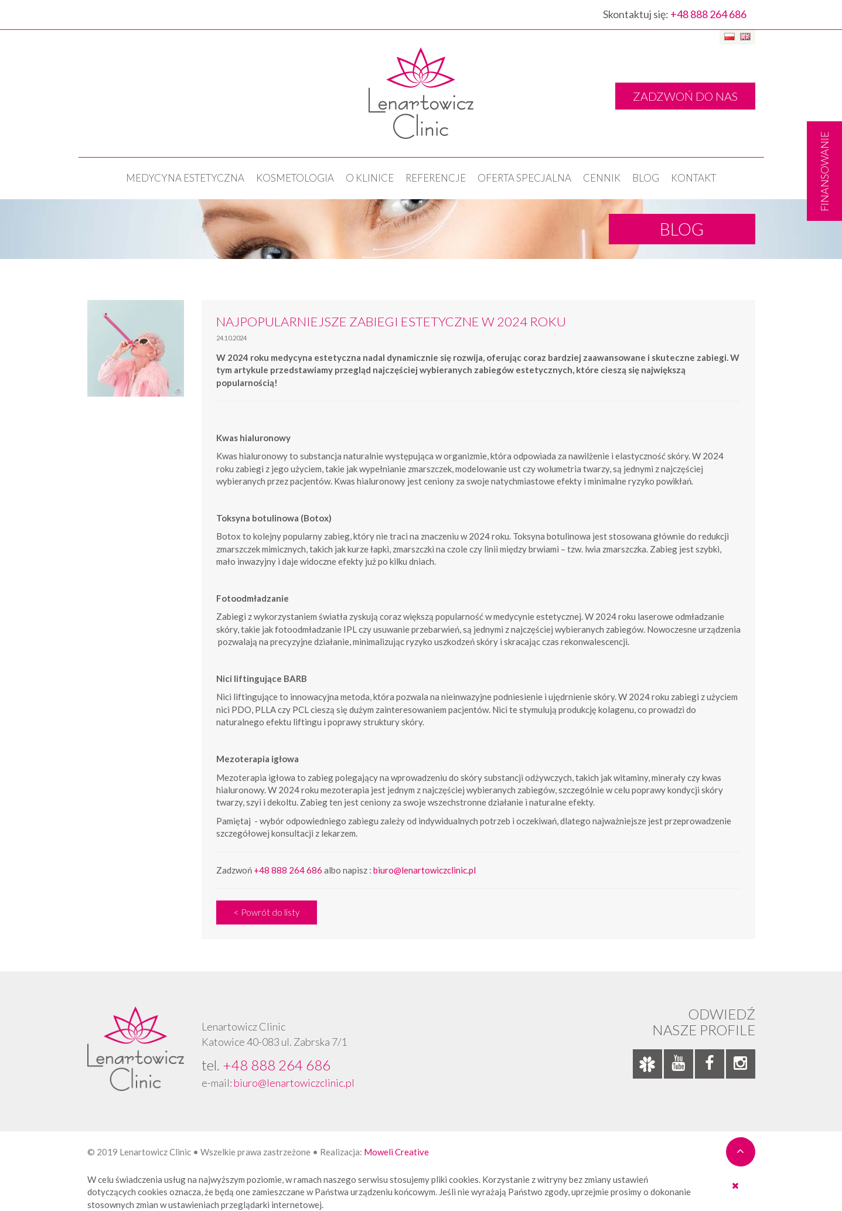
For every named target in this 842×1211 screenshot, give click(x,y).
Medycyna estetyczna (185, 178)
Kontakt (693, 178)
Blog (645, 178)
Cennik (602, 178)
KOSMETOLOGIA (295, 178)
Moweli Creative (396, 1152)
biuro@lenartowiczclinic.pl (424, 870)
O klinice (370, 178)
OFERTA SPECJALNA (524, 178)
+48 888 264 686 (708, 14)
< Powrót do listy (266, 912)
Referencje (435, 178)
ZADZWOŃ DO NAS (685, 96)
